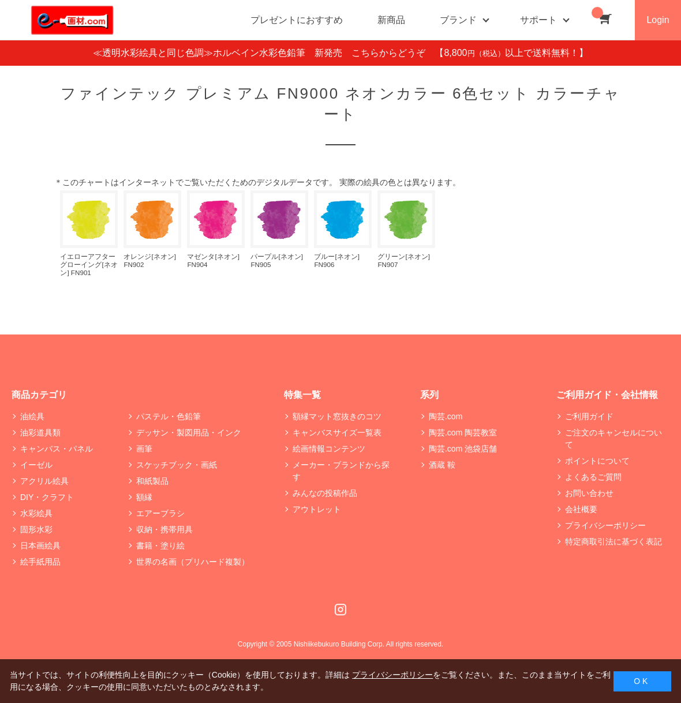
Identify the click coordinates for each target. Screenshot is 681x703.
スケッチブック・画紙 (176, 464)
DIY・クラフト (47, 497)
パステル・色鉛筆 (168, 416)
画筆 (144, 448)
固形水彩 (36, 529)
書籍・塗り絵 (160, 545)
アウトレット (317, 509)
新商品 (391, 20)
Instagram (340, 609)
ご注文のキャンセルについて (613, 438)
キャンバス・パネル (56, 448)
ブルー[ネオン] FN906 (336, 260)
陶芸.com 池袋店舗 (463, 448)
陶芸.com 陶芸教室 (463, 432)
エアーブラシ (160, 513)
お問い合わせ (589, 493)
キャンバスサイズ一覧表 (337, 432)
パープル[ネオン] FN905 (276, 260)
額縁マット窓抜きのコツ (337, 416)
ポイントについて (597, 460)
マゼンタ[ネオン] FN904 (213, 260)
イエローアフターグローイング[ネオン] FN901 (88, 264)
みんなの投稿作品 (325, 493)
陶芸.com (445, 416)
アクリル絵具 (44, 481)
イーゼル (36, 464)
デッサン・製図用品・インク (188, 432)
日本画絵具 (40, 545)
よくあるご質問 (593, 477)
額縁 (144, 497)
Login (657, 20)
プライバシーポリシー (605, 525)
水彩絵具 (36, 513)
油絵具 (32, 416)
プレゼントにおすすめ (296, 20)
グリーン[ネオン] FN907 (403, 260)
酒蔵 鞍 (442, 464)
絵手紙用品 (40, 561)
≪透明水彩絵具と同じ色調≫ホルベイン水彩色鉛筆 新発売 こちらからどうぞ (264, 53)
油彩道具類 (40, 432)
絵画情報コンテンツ (329, 448)
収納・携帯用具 (164, 529)
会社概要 (581, 509)
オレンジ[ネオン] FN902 (149, 260)
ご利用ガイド (589, 416)
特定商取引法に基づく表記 (613, 541)
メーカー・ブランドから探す (341, 471)
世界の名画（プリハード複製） (192, 561)
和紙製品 (152, 481)
